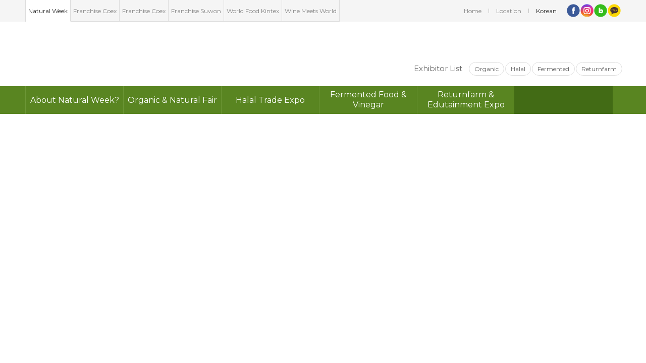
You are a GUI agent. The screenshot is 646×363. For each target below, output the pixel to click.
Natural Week (48, 11)
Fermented (553, 69)
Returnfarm (599, 69)
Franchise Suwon (196, 11)
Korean (546, 11)
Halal (518, 69)
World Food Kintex (253, 11)
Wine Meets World (311, 11)
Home (472, 11)
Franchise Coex (95, 11)
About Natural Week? (74, 100)
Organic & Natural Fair (172, 100)
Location (508, 11)
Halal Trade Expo (270, 100)
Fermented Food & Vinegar (368, 99)
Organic (486, 69)
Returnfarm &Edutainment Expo (466, 99)
